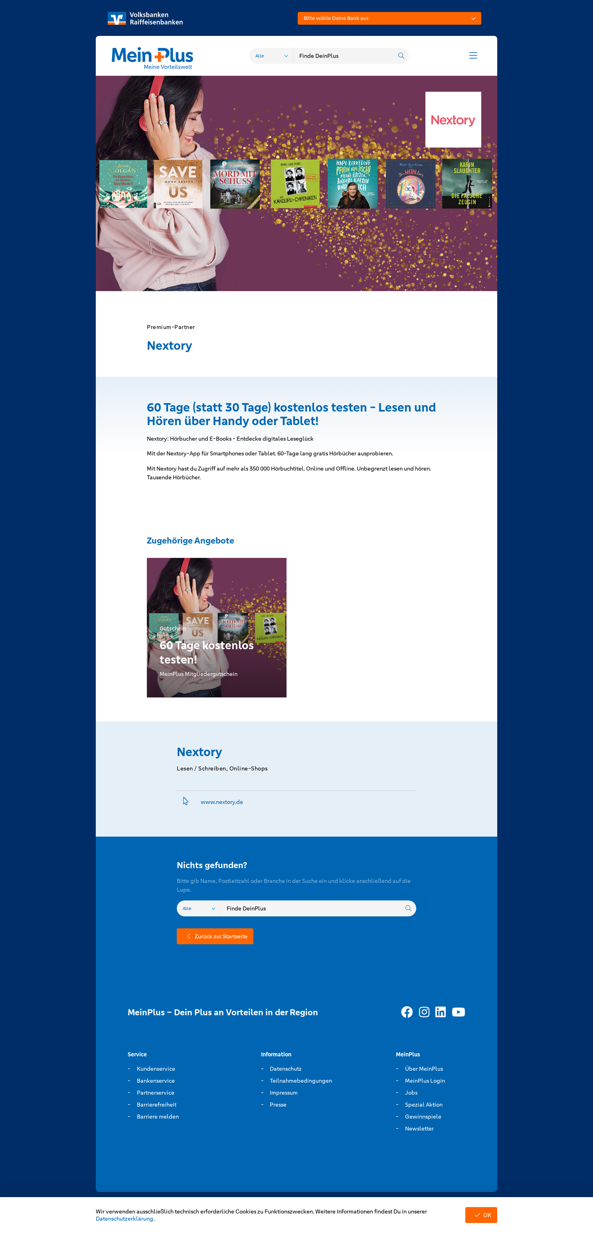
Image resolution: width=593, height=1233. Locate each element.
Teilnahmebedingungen (301, 1080)
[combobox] (389, 18)
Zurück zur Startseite (215, 936)
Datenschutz (286, 1068)
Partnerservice (155, 1092)
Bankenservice (156, 1080)
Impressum (284, 1092)
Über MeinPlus (424, 1068)
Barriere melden (158, 1116)
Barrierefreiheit (156, 1104)
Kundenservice (156, 1068)
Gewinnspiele (423, 1116)
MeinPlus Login (425, 1080)
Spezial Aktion (424, 1104)
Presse (278, 1104)
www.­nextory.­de (222, 802)
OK (481, 1215)
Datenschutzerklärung (124, 1218)
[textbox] (389, 18)
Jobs (411, 1092)
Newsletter (419, 1128)
